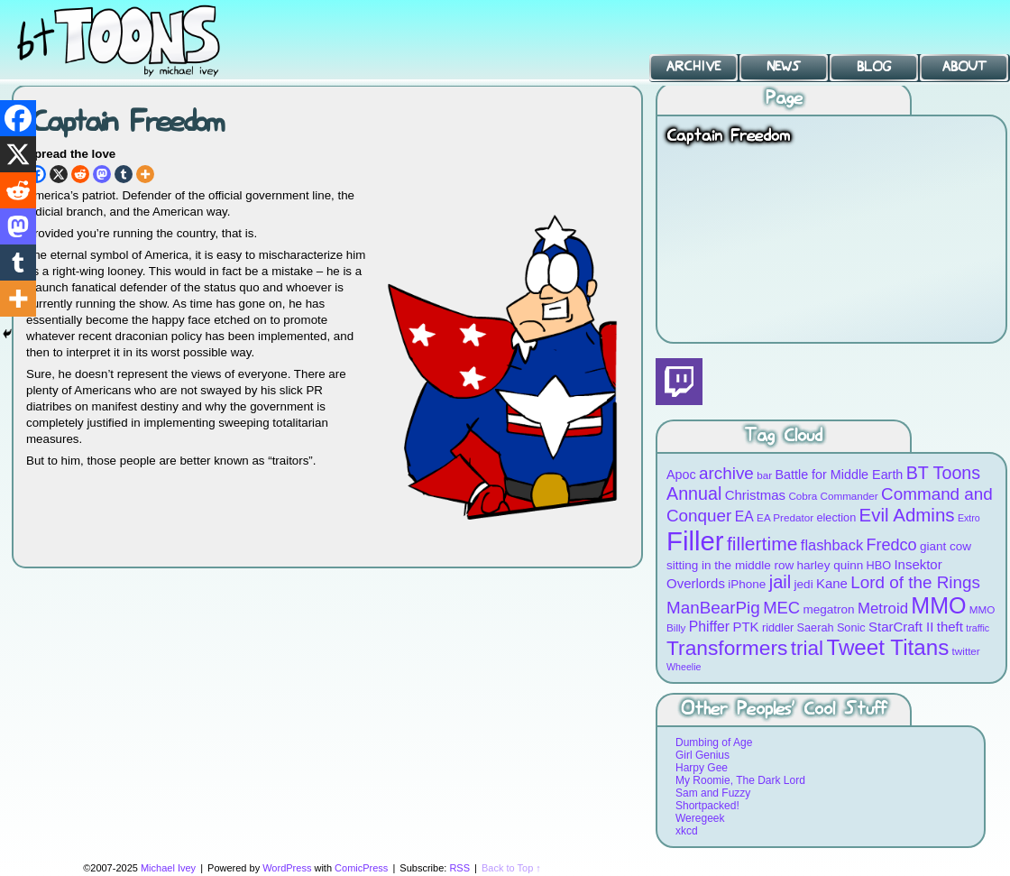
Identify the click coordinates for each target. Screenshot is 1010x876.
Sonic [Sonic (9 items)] (851, 627)
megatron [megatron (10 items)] (829, 609)
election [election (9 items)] (836, 517)
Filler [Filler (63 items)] (695, 541)
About (964, 67)
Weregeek (699, 818)
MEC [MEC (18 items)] (781, 607)
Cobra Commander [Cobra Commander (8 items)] (832, 496)
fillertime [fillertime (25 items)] (762, 543)
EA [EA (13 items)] (744, 516)
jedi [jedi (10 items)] (803, 584)
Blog (874, 67)
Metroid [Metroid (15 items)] (883, 608)
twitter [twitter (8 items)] (966, 651)
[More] (145, 174)
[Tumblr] (124, 174)
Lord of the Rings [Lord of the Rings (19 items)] (915, 582)
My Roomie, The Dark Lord (740, 780)
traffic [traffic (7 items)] (977, 627)
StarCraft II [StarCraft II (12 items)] (900, 626)
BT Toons (135, 40)
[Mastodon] (102, 174)
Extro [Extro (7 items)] (969, 517)
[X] (59, 174)
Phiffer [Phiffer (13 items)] (709, 626)
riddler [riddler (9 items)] (778, 627)
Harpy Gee (701, 767)
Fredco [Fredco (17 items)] (891, 545)
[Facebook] (18, 118)
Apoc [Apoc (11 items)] (681, 474)
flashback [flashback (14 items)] (832, 545)
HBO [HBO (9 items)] (879, 565)
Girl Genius (702, 755)
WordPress (286, 867)
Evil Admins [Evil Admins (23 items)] (907, 514)
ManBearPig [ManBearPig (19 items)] (713, 607)
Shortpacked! (707, 805)
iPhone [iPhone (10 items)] (747, 584)
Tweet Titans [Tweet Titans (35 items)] (887, 647)
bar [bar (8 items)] (764, 475)
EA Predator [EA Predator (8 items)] (785, 517)
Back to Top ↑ (511, 867)
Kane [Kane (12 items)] (832, 583)
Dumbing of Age (713, 742)
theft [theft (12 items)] (950, 626)
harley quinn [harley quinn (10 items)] (830, 565)
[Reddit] (80, 174)
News (784, 67)
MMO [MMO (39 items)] (938, 605)
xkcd (686, 831)
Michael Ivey (168, 867)
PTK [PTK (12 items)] (745, 626)
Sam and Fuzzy (712, 793)
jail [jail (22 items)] (780, 582)
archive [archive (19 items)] (726, 473)
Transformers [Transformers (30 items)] (726, 647)
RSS (459, 867)
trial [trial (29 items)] (807, 648)
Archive (693, 67)
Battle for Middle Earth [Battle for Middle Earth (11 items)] (839, 474)
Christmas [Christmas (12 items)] (755, 495)
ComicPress (361, 867)
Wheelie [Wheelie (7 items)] (684, 666)
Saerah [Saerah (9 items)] (815, 627)
